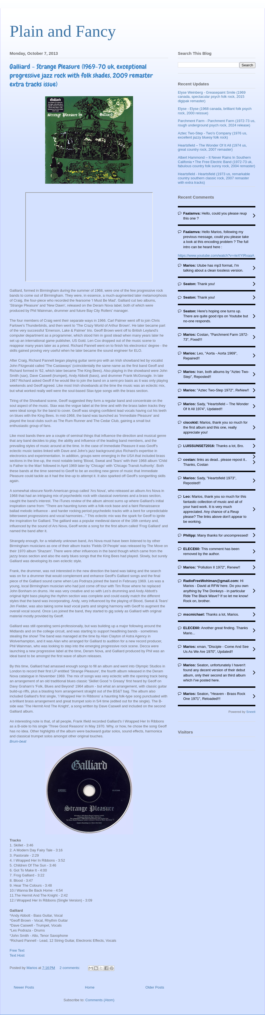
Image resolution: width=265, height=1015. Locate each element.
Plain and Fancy (63, 31)
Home (90, 987)
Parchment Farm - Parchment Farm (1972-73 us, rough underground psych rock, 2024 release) (216, 123)
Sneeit (250, 711)
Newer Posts (24, 987)
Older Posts (154, 987)
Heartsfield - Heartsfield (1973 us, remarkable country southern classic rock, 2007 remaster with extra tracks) (214, 178)
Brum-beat (18, 741)
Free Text (17, 950)
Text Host (17, 955)
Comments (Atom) (99, 1000)
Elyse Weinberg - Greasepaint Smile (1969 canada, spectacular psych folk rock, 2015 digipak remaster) (211, 96)
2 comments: (70, 968)
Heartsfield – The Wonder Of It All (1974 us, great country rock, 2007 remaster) (212, 147)
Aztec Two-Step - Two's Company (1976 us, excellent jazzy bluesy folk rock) (212, 135)
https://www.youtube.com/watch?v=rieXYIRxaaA (216, 255)
